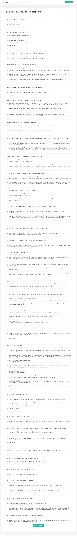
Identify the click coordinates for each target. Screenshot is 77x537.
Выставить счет (11, 22)
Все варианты (11, 45)
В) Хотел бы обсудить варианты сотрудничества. (19, 195)
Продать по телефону (13, 24)
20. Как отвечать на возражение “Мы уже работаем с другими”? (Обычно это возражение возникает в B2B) (34, 330)
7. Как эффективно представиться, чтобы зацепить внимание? (23, 122)
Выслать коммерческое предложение (16, 19)
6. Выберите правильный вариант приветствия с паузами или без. (24, 100)
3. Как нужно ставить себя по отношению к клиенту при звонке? (24, 51)
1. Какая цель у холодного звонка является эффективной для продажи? (26, 17)
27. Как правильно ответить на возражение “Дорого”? (21, 469)
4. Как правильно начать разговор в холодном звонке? (21, 64)
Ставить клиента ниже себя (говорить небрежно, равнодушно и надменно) (25, 58)
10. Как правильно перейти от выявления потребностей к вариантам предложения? (29, 173)
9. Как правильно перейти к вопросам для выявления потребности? (25, 156)
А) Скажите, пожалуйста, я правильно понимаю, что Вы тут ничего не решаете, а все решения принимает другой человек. (36, 397)
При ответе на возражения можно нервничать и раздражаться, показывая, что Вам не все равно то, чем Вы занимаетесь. (36, 230)
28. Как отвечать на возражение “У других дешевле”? (20, 480)
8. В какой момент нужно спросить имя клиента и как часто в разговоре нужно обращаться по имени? (34, 136)
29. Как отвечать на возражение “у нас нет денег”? (20, 498)
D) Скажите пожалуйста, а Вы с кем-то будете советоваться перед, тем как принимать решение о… (31, 405)
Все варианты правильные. (14, 408)
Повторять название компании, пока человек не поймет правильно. (24, 95)
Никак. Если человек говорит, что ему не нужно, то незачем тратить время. (25, 208)
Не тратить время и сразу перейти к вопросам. (19, 159)
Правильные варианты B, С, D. (15, 410)
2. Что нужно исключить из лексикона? (17, 32)
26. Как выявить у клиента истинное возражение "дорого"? (22, 458)
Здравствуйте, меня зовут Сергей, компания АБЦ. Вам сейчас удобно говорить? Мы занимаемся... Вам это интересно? (35, 220)
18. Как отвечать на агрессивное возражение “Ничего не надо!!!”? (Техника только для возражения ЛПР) (34, 294)
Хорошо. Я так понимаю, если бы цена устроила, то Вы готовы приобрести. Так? (26, 461)
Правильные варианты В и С (14, 200)
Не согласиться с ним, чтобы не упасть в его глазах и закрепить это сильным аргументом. (29, 242)
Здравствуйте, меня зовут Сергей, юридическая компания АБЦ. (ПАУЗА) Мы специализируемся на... (31, 125)
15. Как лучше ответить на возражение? (17, 252)
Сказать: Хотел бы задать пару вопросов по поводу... (20, 161)
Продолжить (38, 525)
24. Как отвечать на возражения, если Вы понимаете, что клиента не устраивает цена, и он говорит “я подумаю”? (37, 428)
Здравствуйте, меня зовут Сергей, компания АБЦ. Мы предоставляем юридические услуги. (29, 130)
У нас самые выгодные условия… (15, 40)
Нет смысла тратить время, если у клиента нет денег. (20, 500)
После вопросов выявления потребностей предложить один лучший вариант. (26, 176)
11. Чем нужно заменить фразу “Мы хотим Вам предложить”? (23, 190)
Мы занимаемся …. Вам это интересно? (17, 42)
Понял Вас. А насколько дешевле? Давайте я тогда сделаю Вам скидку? (24, 492)
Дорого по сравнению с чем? (14, 472)
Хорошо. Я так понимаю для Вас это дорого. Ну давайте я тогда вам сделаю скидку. (27, 463)
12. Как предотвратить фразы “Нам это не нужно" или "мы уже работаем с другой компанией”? (32, 206)
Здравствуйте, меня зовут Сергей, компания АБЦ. (19, 127)
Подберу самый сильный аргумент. (16, 254)
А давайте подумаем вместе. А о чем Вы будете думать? (21, 419)
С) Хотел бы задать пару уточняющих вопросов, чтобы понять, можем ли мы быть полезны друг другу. (31, 198)
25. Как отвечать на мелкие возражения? (17, 448)
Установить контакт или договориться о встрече (19, 27)
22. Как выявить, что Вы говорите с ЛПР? (17, 394)
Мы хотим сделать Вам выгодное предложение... (19, 35)
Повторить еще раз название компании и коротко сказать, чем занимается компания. (28, 92)
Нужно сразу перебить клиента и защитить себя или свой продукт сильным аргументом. (28, 228)
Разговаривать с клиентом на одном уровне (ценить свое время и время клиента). (27, 56)
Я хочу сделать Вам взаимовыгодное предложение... (20, 37)
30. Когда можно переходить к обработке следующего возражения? (25, 515)
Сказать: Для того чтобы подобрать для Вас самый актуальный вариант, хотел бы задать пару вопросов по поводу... (35, 164)
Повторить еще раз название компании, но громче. (20, 90)
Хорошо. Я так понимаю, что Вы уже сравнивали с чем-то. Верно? (23, 474)
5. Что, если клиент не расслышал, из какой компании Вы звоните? (25, 87)
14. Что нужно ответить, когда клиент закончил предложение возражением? (27, 240)
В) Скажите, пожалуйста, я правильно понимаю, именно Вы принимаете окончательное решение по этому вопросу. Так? (36, 399)
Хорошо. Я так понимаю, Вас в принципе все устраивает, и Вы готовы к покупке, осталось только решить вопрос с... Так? (36, 450)
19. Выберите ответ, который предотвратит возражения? (22, 310)
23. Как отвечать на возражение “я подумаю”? (19, 416)
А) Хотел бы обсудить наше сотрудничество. (18, 193)
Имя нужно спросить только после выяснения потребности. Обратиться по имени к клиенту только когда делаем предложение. (37, 138)
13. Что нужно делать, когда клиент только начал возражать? (23, 225)
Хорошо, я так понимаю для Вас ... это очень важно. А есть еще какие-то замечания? (27, 453)
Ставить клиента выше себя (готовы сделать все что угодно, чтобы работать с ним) (27, 53)
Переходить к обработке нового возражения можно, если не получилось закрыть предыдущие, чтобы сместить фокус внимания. (38, 517)
